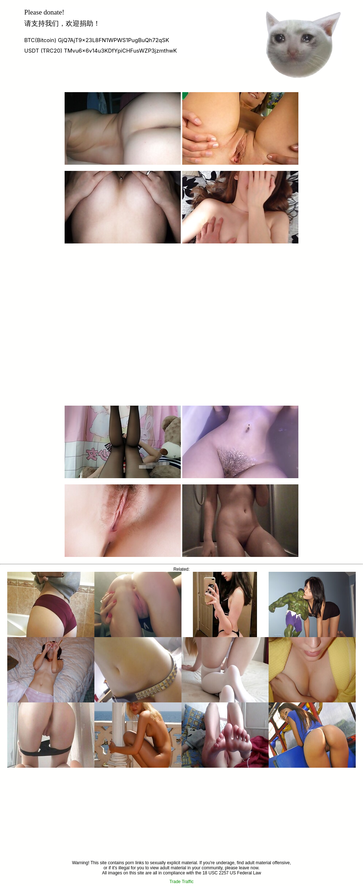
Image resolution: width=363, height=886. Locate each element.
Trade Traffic (182, 881)
